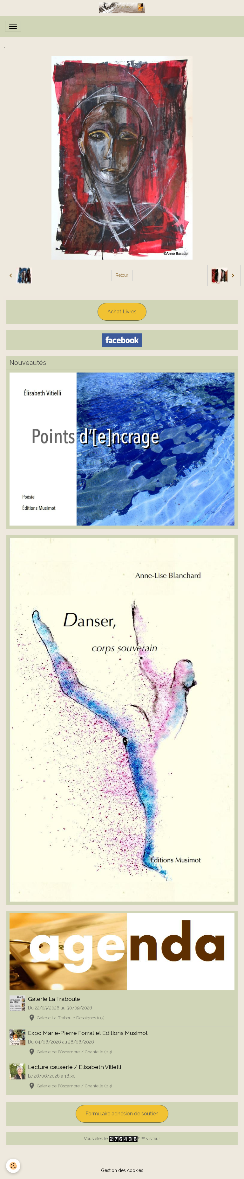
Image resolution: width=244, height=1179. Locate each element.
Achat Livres (122, 312)
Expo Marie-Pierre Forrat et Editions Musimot (88, 1032)
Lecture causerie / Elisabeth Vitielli (74, 1067)
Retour (122, 275)
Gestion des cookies (122, 1170)
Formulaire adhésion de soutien (122, 1114)
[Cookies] (13, 1166)
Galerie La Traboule (54, 998)
